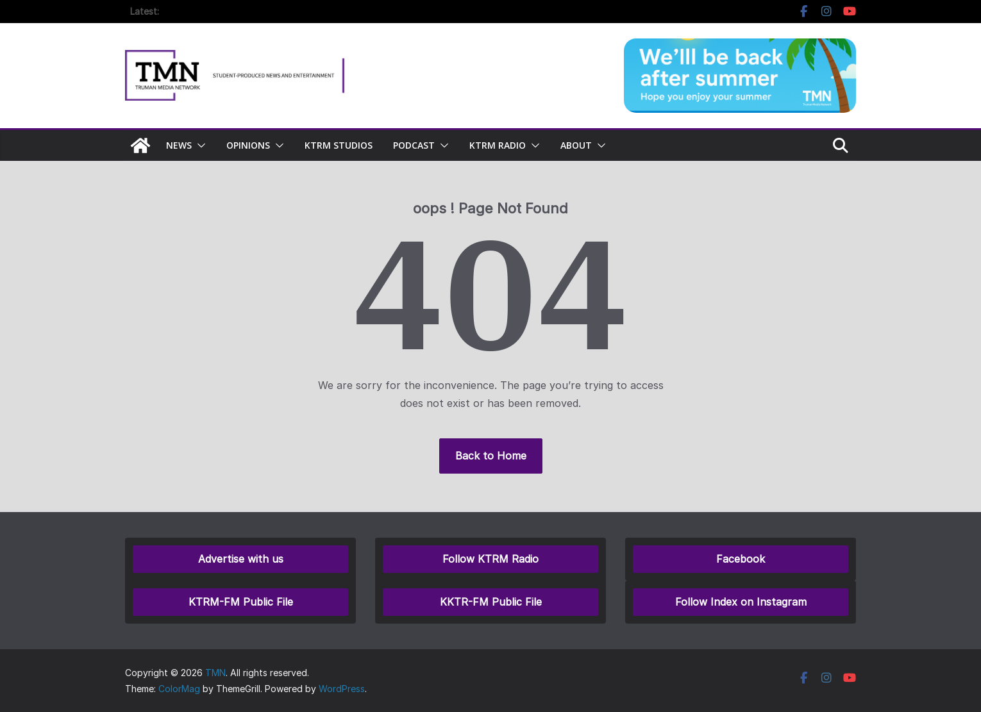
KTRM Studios (339, 145)
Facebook (740, 558)
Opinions (248, 145)
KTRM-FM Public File (241, 601)
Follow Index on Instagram (741, 601)
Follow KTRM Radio (490, 558)
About (576, 145)
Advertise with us (240, 558)
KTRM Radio (497, 145)
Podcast (414, 145)
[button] (199, 145)
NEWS (179, 145)
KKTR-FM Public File (491, 601)
